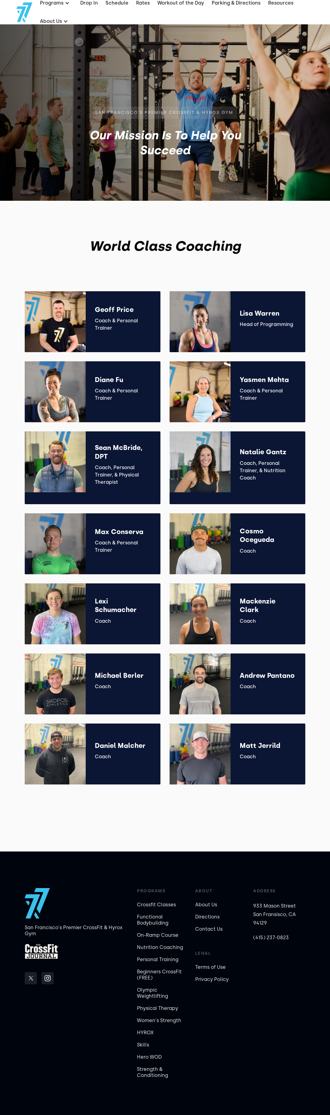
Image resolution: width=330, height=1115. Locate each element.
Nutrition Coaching (160, 947)
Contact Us (209, 929)
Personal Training (157, 959)
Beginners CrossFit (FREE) (159, 975)
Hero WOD (149, 1057)
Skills (143, 1045)
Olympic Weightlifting (152, 993)
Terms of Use (210, 967)
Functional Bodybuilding (152, 920)
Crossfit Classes (156, 905)
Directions (207, 917)
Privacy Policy (212, 979)
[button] (53, 21)
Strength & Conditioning (152, 1072)
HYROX (145, 1032)
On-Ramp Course (157, 935)
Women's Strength (159, 1020)
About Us (206, 905)
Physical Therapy (157, 1008)
